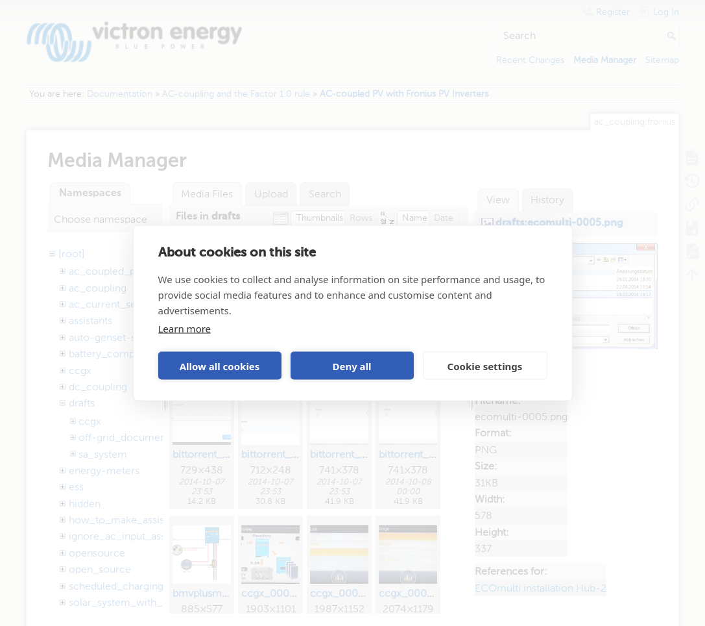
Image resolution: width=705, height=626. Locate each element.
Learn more (184, 328)
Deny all (351, 365)
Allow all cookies (220, 365)
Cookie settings (485, 365)
